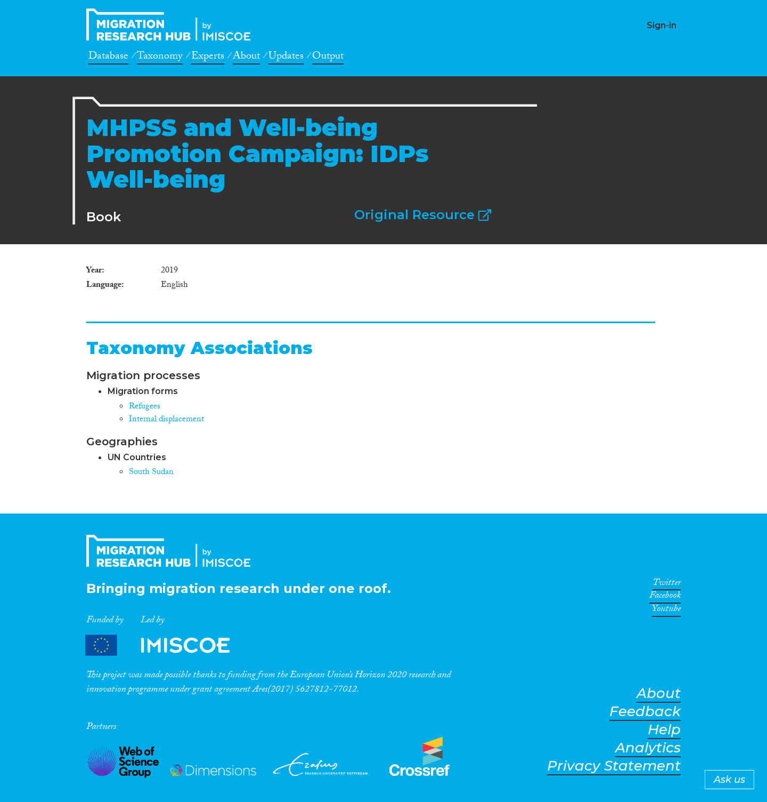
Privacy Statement (614, 766)
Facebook (665, 597)
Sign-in (661, 25)
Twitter (666, 584)
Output (328, 58)
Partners (166, 645)
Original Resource (422, 214)
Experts (207, 58)
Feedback (645, 711)
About (246, 58)
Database (108, 58)
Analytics (648, 748)
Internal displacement (166, 420)
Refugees (144, 407)
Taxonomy (160, 58)
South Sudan (151, 473)
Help (664, 729)
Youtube (666, 610)
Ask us (729, 779)
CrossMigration (171, 25)
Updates (286, 58)
